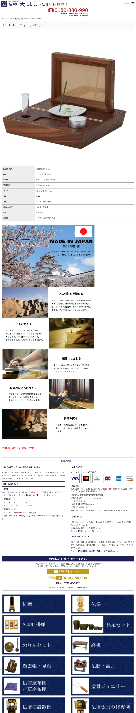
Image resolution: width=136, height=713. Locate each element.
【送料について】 (32, 495)
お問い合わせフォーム (67, 571)
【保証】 (80, 531)
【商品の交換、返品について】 (89, 551)
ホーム (4, 19)
